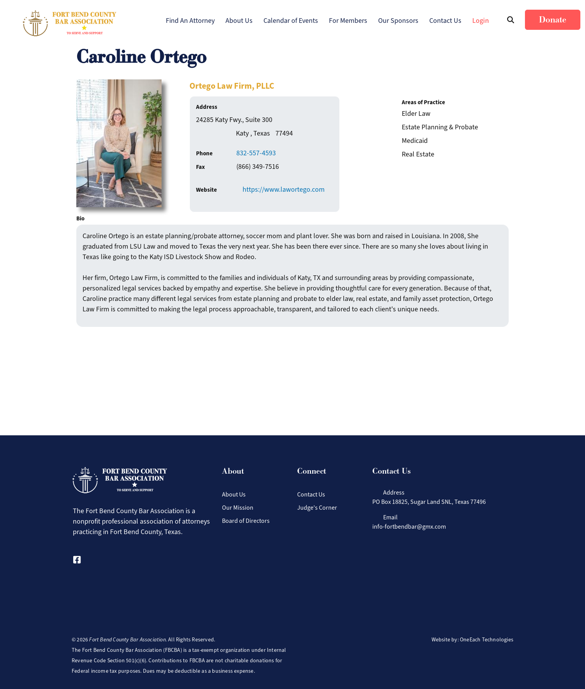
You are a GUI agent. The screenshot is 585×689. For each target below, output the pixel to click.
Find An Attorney (190, 20)
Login (480, 20)
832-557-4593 (256, 153)
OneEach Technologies (486, 639)
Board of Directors (246, 521)
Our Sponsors (398, 20)
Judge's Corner (317, 507)
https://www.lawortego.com (284, 189)
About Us (239, 20)
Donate (552, 20)
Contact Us (445, 20)
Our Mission (237, 507)
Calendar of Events (290, 20)
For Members (348, 20)
